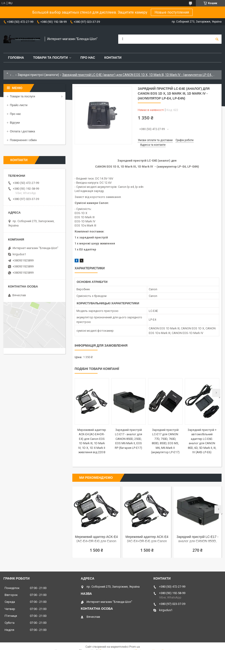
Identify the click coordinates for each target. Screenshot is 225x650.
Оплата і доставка (22, 131)
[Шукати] (217, 39)
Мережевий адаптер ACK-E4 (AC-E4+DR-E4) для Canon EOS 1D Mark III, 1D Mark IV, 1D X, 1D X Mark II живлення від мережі (96, 539)
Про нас (87, 57)
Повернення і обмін (23, 140)
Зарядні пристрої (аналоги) (38, 75)
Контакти (112, 57)
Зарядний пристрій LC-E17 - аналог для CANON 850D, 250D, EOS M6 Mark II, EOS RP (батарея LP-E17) (128, 439)
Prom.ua (134, 646)
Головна (16, 57)
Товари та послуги (50, 57)
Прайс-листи (18, 105)
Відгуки (15, 122)
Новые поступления (172, 12)
